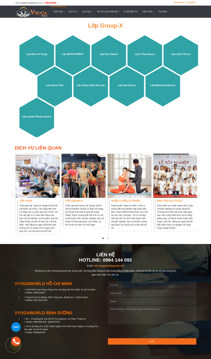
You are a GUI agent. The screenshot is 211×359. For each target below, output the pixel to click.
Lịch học (86, 11)
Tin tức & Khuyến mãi (107, 11)
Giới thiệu (58, 11)
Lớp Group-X (105, 25)
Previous (12, 194)
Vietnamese (179, 2)
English (192, 2)
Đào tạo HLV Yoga (169, 200)
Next (198, 194)
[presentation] (132, 331)
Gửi (152, 341)
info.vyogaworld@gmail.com (109, 265)
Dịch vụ (73, 11)
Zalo (16, 327)
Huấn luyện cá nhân (125, 200)
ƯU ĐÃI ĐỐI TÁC (131, 11)
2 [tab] (107, 238)
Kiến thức (148, 11)
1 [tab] (103, 238)
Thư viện (162, 11)
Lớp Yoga (25, 200)
